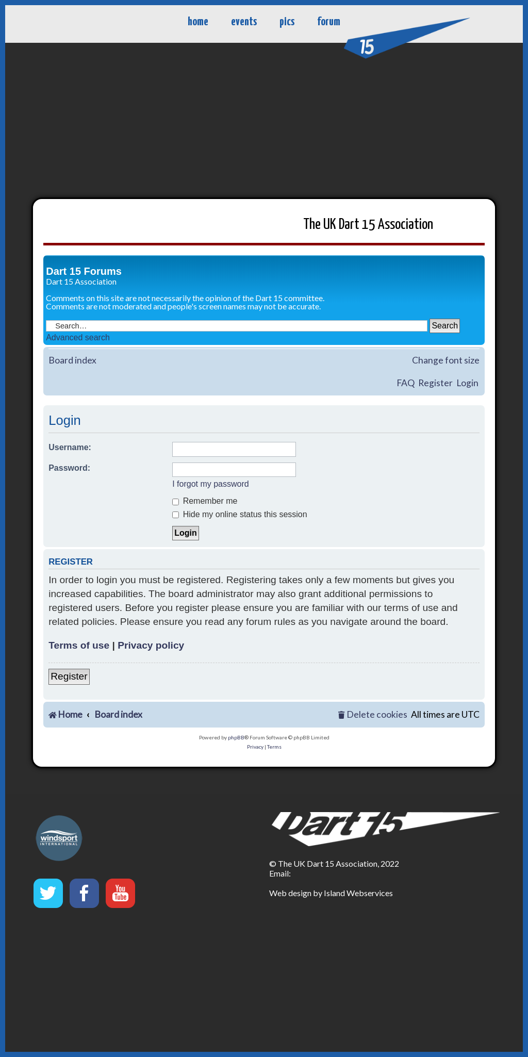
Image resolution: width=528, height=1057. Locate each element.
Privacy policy (151, 645)
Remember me (204, 501)
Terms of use (78, 645)
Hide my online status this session (239, 514)
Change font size (446, 360)
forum (328, 22)
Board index (72, 360)
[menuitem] (372, 715)
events (244, 22)
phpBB (236, 737)
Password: (69, 468)
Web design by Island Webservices (331, 893)
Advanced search (78, 337)
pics (286, 22)
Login (467, 382)
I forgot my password (210, 484)
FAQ (406, 382)
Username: (69, 447)
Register (435, 382)
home (198, 22)
